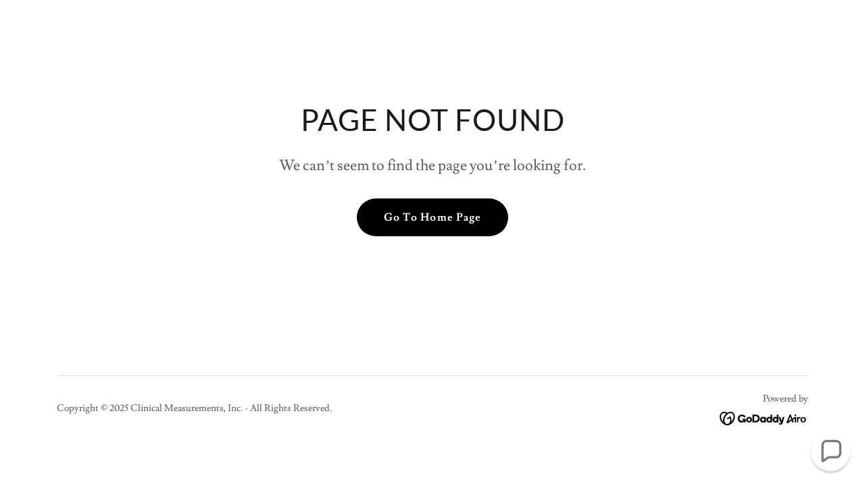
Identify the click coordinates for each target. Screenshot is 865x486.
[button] (830, 451)
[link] (764, 416)
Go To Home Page (432, 217)
